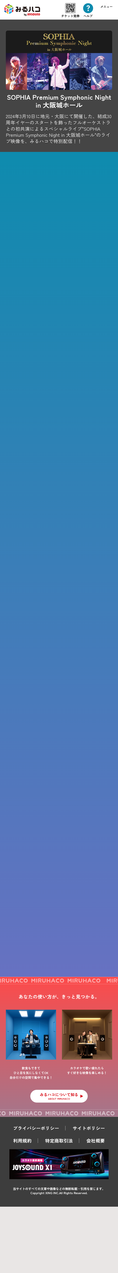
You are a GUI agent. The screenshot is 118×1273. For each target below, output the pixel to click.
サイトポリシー (89, 1194)
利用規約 (22, 1207)
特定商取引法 (59, 1207)
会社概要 (95, 1207)
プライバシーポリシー (36, 1194)
